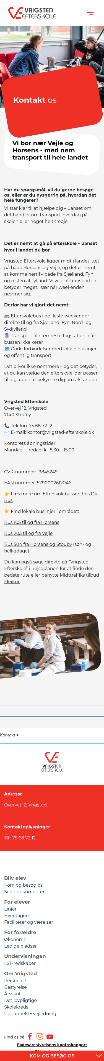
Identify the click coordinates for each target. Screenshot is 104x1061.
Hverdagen (16, 915)
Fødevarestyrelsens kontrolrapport (52, 1044)
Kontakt (9, 735)
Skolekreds (16, 1007)
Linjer (10, 909)
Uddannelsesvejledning (30, 1013)
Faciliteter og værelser (28, 922)
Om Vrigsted (20, 974)
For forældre (20, 932)
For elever (17, 902)
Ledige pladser (20, 946)
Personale (15, 980)
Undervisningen (25, 956)
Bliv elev (15, 878)
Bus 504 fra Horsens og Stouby (38, 544)
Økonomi (14, 939)
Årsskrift (13, 993)
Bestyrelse (15, 987)
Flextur (12, 581)
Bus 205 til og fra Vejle (28, 533)
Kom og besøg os (23, 885)
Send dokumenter (24, 891)
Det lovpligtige (20, 1000)
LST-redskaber (20, 963)
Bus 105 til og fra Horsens (31, 522)
